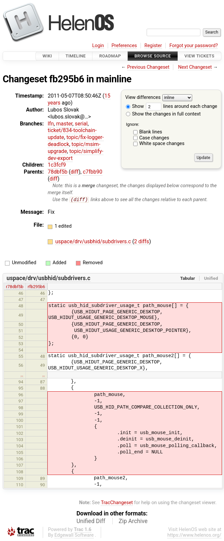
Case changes (154, 138)
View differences (143, 98)
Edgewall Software (74, 535)
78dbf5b (58, 172)
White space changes (162, 143)
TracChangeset (117, 502)
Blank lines (150, 132)
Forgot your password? (193, 45)
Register (153, 45)
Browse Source (153, 55)
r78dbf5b (15, 286)
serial (81, 123)
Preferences (124, 45)
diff (75, 172)
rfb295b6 (36, 286)
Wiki (47, 55)
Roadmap (110, 55)
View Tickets (199, 55)
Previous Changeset (148, 67)
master (64, 123)
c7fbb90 (92, 172)
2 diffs (141, 241)
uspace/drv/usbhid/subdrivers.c (93, 241)
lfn (51, 123)
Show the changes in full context (163, 114)
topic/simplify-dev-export (75, 154)
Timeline (76, 55)
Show (135, 106)
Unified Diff (91, 521)
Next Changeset (195, 67)
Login (98, 45)
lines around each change (181, 106)
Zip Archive (133, 521)
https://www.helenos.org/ (194, 535)
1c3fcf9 (57, 165)
